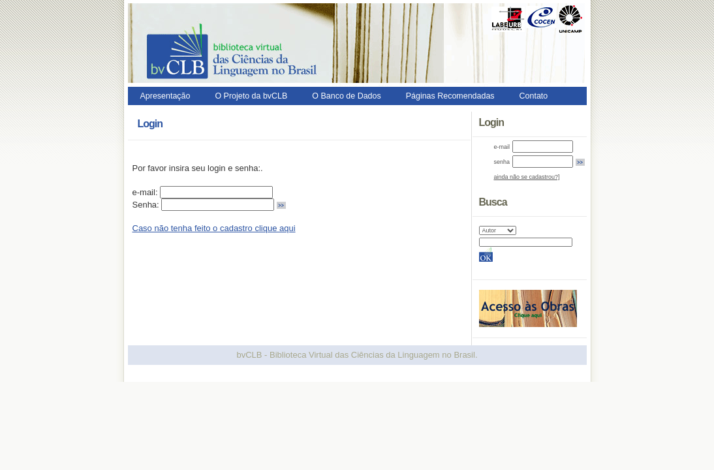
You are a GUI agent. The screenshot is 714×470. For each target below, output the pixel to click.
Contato (534, 96)
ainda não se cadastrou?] (527, 177)
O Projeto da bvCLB (251, 96)
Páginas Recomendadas (450, 96)
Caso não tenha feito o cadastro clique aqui (214, 228)
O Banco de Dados (346, 96)
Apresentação (165, 96)
